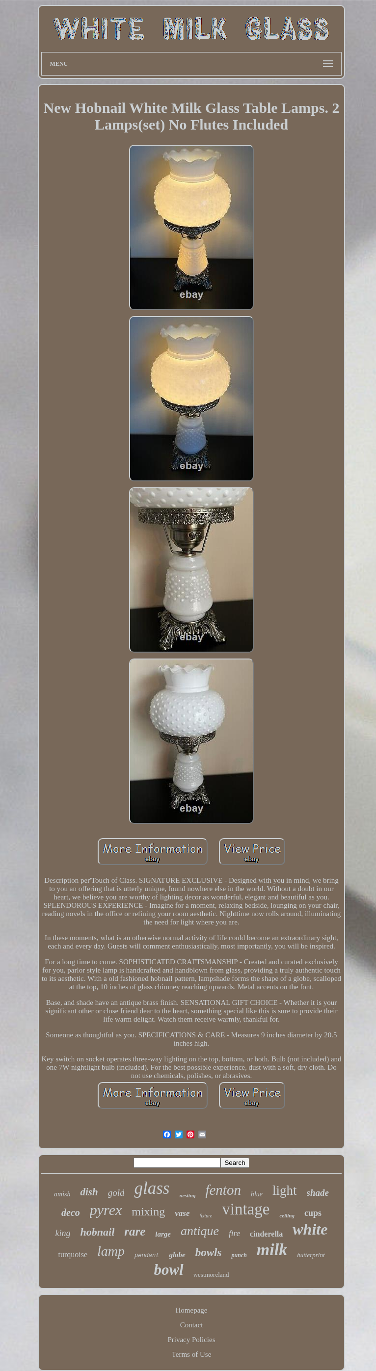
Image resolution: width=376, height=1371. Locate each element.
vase (182, 1213)
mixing (148, 1211)
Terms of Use (192, 1354)
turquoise (72, 1254)
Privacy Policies (191, 1340)
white (310, 1229)
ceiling (287, 1215)
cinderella (266, 1234)
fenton (223, 1190)
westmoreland (211, 1274)
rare (134, 1231)
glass (151, 1188)
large (163, 1234)
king (63, 1233)
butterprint (310, 1255)
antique (200, 1231)
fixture (206, 1215)
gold (116, 1192)
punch (238, 1255)
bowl (168, 1269)
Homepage (192, 1310)
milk (272, 1249)
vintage (245, 1209)
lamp (111, 1251)
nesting (187, 1195)
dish (89, 1192)
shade (318, 1192)
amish (62, 1194)
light (284, 1190)
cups (313, 1213)
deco (70, 1212)
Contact (191, 1325)
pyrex (106, 1210)
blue (257, 1194)
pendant (146, 1255)
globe (177, 1255)
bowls (208, 1252)
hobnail (98, 1232)
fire (234, 1233)
